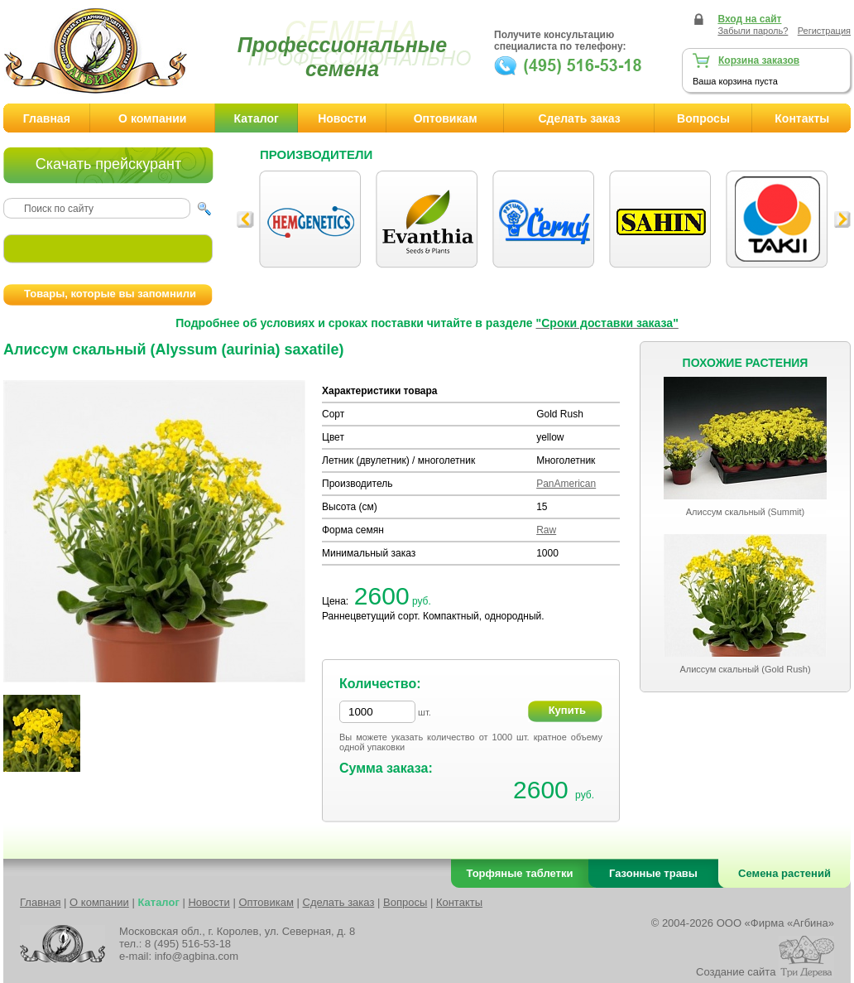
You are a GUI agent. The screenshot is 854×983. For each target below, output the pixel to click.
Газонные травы (653, 873)
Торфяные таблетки (520, 873)
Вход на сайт (749, 19)
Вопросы (703, 118)
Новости (342, 118)
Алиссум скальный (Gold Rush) (744, 669)
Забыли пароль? (752, 31)
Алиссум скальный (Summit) (745, 512)
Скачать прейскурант (108, 164)
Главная (46, 118)
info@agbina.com (196, 956)
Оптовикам (445, 118)
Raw (546, 530)
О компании (152, 118)
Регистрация (824, 31)
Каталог (256, 118)
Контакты (802, 118)
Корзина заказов (758, 60)
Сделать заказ (579, 118)
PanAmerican (566, 483)
